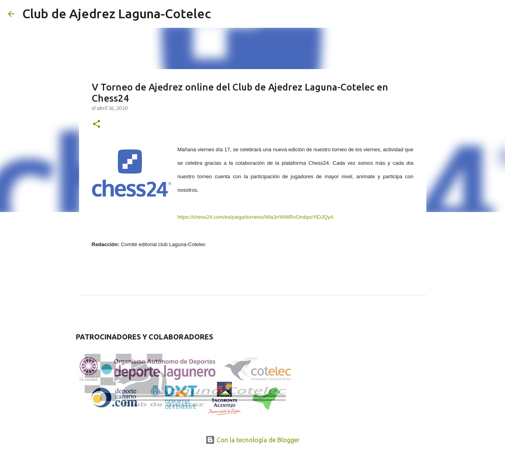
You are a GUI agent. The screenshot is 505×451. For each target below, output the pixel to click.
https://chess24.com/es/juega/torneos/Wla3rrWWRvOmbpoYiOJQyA (256, 217)
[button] (96, 124)
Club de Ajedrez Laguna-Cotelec (116, 13)
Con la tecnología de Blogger (252, 439)
